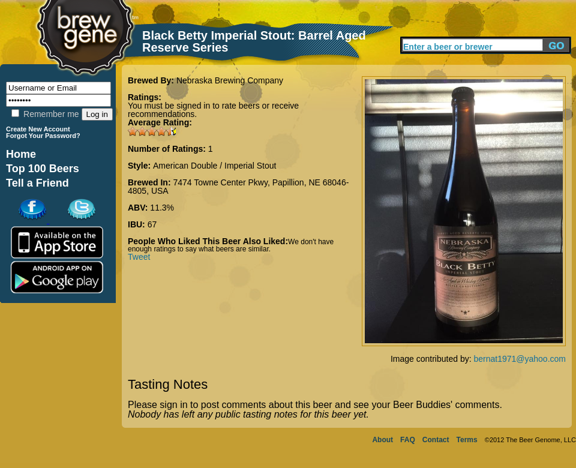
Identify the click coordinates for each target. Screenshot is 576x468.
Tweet (139, 257)
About (382, 440)
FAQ (407, 440)
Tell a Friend (37, 183)
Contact (435, 440)
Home (21, 154)
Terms (467, 440)
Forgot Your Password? (43, 135)
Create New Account (38, 129)
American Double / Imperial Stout (214, 165)
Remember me (45, 114)
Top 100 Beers (42, 169)
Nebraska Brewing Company (229, 80)
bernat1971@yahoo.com (519, 359)
